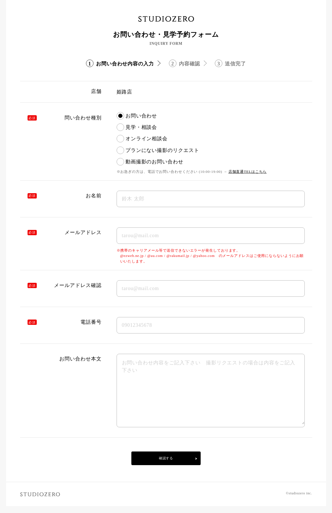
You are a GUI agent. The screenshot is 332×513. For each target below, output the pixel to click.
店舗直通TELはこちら (247, 172)
